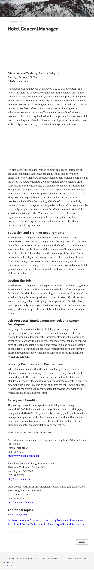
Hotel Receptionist (18, 514)
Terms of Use (10, 566)
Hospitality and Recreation (69, 524)
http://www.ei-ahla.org (20, 502)
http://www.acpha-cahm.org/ (24, 455)
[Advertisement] (47, 51)
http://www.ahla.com (19, 479)
